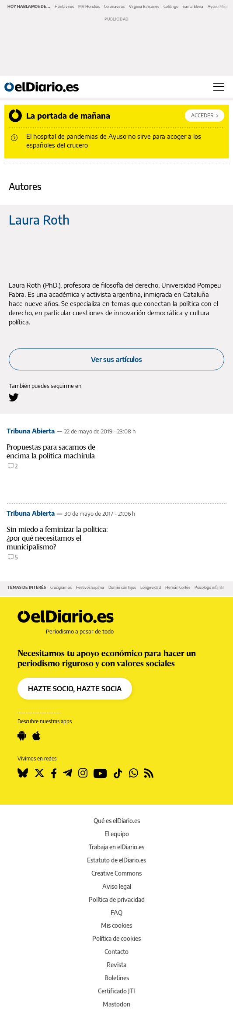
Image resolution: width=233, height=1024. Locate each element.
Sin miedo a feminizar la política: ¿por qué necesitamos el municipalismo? (57, 538)
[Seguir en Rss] (148, 773)
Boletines (116, 978)
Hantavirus (64, 6)
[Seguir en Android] (21, 736)
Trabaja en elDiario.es (116, 847)
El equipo (116, 833)
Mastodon (116, 1004)
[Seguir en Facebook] (54, 773)
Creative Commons (116, 873)
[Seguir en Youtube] (100, 773)
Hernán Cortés (177, 587)
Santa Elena (193, 6)
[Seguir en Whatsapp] (133, 773)
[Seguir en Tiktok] (118, 773)
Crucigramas (61, 587)
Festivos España (90, 587)
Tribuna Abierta (31, 431)
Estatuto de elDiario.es (116, 860)
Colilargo (170, 6)
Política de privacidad (117, 899)
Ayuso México (220, 6)
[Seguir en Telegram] (67, 773)
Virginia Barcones (144, 6)
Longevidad (150, 587)
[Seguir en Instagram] (82, 773)
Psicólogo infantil (209, 587)
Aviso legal (116, 886)
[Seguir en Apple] (36, 736)
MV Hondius (89, 6)
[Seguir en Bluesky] (22, 773)
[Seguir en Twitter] (39, 773)
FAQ (116, 912)
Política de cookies (116, 938)
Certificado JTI (116, 991)
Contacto (116, 951)
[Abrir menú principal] (218, 87)
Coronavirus (114, 6)
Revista (116, 964)
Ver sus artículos (116, 359)
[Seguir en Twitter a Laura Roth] (14, 397)
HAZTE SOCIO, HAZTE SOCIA (75, 688)
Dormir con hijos (122, 587)
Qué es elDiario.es (117, 820)
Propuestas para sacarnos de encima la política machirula (51, 451)
